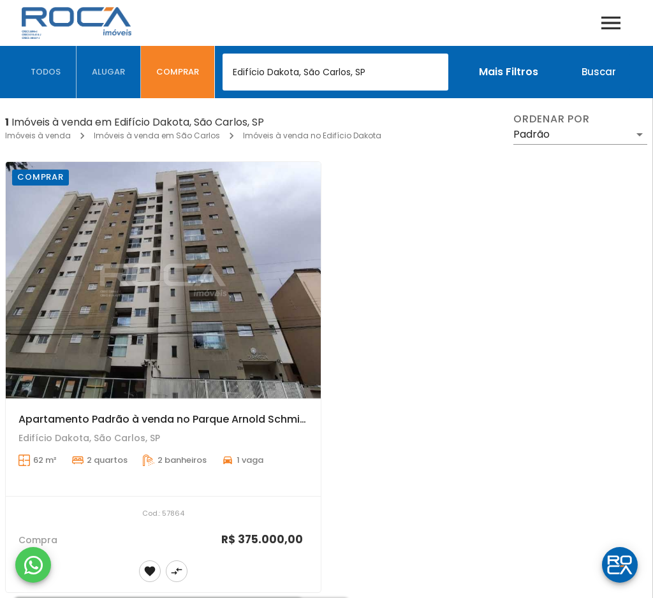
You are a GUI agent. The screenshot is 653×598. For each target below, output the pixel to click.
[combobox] (335, 72)
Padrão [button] (531, 134)
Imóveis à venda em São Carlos (157, 135)
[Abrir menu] (611, 23)
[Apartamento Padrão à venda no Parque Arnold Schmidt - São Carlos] (163, 280)
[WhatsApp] (33, 565)
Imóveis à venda (38, 135)
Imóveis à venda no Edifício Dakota (312, 135)
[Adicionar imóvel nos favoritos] (150, 571)
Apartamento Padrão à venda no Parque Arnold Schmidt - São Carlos (198, 419)
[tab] (46, 72)
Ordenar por (551, 119)
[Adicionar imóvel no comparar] (176, 571)
